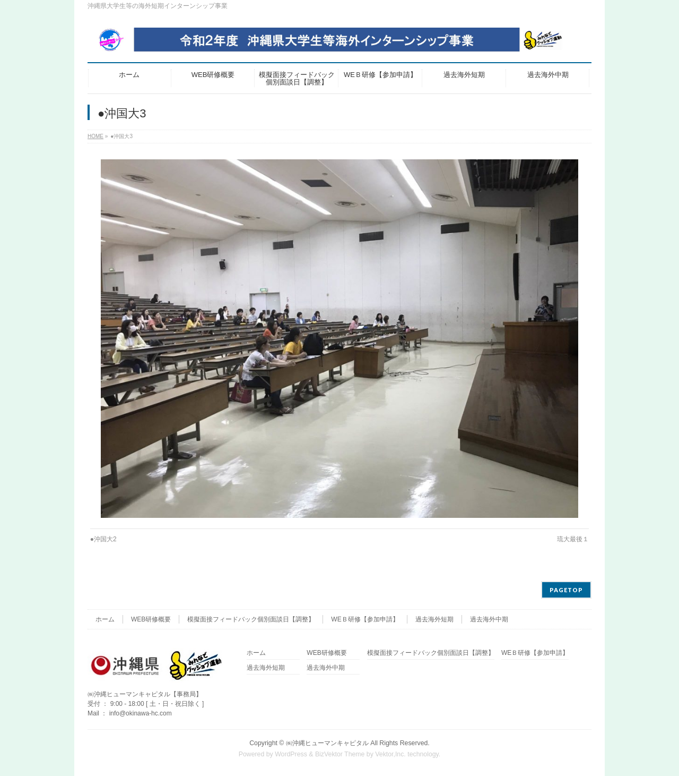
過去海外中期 (489, 619)
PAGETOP (566, 589)
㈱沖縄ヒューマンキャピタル (327, 743)
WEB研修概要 (151, 619)
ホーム (105, 619)
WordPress (291, 754)
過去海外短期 (434, 619)
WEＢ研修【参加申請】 (364, 619)
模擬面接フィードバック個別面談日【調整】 (251, 619)
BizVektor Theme (340, 754)
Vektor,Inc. (390, 754)
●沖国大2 (103, 539)
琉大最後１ (573, 539)
